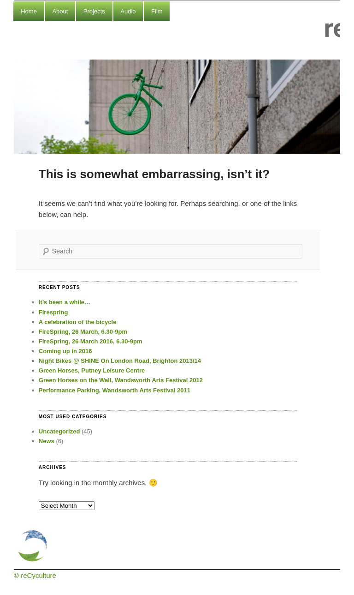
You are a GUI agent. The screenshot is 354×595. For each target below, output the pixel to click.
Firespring (53, 312)
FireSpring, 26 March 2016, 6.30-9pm (90, 341)
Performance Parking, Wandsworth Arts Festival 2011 (114, 390)
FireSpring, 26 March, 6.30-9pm (83, 331)
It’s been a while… (64, 302)
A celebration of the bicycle (78, 322)
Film (157, 11)
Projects (94, 11)
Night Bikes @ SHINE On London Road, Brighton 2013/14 (120, 360)
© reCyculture (35, 575)
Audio (128, 11)
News (46, 441)
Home (29, 11)
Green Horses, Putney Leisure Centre (92, 370)
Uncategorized (59, 431)
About (60, 11)
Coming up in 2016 (65, 351)
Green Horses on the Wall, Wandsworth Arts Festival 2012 (121, 380)
